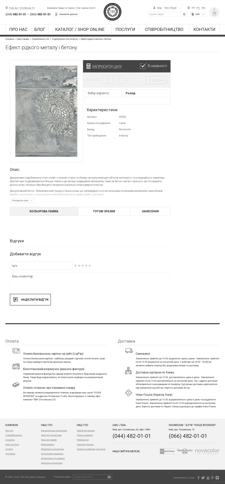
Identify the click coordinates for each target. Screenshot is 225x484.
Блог (39, 29)
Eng (203, 8)
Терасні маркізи (85, 435)
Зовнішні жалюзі (85, 444)
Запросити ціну (107, 66)
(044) (16, 14)
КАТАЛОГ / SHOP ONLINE (80, 29)
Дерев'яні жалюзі (86, 430)
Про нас (18, 29)
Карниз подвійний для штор (91, 449)
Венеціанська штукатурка (54, 430)
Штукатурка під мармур (53, 458)
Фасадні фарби (49, 440)
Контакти (204, 29)
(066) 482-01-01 (188, 436)
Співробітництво (164, 29)
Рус (198, 8)
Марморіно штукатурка (52, 449)
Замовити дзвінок (68, 14)
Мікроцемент (47, 444)
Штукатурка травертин (52, 454)
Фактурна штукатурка (51, 463)
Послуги (125, 29)
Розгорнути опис (20, 200)
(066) (40, 14)
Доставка (10, 454)
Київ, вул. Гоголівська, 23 (21, 8)
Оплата (9, 449)
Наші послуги (12, 444)
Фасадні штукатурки (51, 435)
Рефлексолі (83, 440)
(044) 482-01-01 (131, 436)
